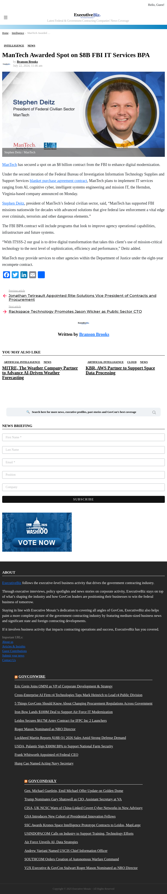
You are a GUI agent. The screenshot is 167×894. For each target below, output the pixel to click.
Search (154, 413)
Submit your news (13, 655)
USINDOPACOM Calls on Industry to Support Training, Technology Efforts (79, 834)
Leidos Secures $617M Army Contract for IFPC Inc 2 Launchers (61, 721)
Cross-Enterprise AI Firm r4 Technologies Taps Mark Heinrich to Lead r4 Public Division (78, 695)
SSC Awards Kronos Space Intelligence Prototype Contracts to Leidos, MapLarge (82, 825)
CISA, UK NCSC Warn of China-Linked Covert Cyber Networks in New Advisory (83, 808)
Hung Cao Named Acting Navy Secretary (44, 763)
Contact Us (9, 660)
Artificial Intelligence (22, 362)
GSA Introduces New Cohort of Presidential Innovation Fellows (69, 816)
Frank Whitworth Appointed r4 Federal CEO (46, 755)
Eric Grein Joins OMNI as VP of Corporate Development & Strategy (64, 686)
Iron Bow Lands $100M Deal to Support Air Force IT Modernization (64, 712)
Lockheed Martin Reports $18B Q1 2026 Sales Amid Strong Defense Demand (70, 738)
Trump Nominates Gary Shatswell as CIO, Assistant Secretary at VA (73, 799)
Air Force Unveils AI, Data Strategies (51, 842)
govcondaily (42, 781)
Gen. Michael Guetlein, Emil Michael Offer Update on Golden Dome (73, 791)
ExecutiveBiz (11, 583)
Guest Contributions (14, 651)
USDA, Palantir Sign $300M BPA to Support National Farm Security (64, 746)
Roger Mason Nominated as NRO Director (45, 729)
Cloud (132, 362)
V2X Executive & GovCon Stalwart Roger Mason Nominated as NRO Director (81, 868)
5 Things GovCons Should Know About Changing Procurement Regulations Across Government (83, 703)
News (47, 362)
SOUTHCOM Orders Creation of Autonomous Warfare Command (71, 859)
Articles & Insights (13, 646)
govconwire (31, 676)
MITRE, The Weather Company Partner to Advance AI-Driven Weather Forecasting (40, 373)
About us (7, 642)
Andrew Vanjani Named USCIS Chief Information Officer (65, 851)
